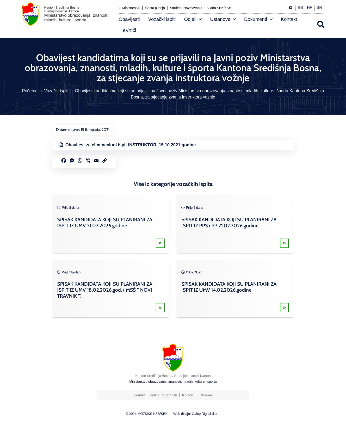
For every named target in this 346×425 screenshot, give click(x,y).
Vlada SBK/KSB (219, 8)
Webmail (206, 395)
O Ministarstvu (129, 8)
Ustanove (223, 19)
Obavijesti (129, 19)
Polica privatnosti (163, 395)
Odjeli (193, 19)
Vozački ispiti (162, 19)
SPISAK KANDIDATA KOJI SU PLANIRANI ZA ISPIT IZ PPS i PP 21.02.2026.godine (229, 222)
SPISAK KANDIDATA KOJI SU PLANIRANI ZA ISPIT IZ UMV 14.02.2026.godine (229, 287)
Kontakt (289, 19)
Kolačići (188, 395)
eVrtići (129, 30)
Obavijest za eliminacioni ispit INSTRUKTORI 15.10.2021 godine (130, 144)
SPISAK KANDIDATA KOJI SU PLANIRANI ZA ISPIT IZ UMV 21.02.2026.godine (104, 222)
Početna (30, 90)
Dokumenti (258, 19)
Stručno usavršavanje (186, 8)
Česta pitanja (155, 8)
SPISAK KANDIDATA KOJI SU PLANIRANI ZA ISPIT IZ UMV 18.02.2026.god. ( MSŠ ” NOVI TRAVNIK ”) (104, 290)
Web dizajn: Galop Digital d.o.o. (196, 414)
